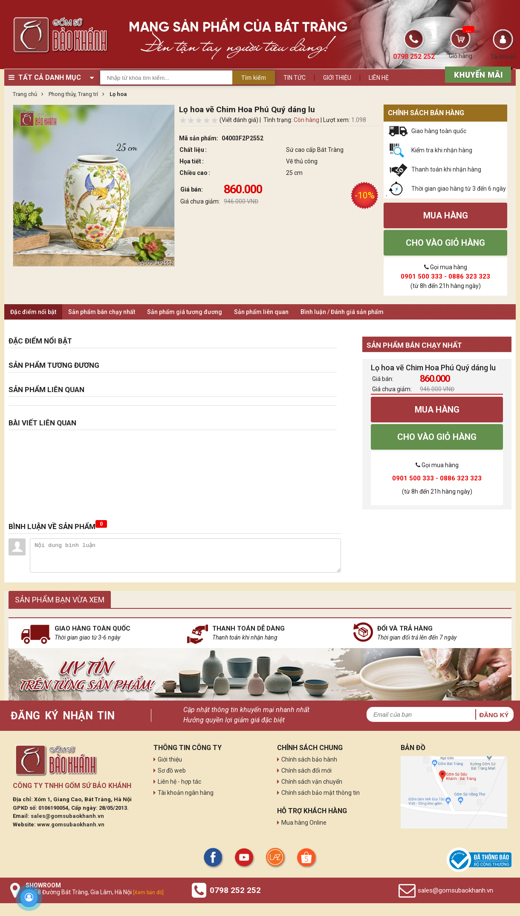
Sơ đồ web (172, 770)
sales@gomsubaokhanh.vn (67, 816)
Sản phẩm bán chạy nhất (101, 311)
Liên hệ (379, 77)
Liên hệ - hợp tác (179, 781)
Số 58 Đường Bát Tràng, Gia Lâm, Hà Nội (95, 892)
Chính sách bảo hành (309, 759)
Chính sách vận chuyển (311, 781)
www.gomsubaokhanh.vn (70, 824)
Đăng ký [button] (493, 714)
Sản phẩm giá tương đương (184, 311)
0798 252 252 (235, 890)
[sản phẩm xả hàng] (477, 74)
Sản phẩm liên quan (261, 311)
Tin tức (294, 77)
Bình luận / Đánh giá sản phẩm (342, 311)
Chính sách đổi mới (306, 770)
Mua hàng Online (303, 822)
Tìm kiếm (253, 77)
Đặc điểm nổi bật (33, 311)
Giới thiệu (337, 77)
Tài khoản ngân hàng (186, 792)
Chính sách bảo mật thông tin (320, 792)
